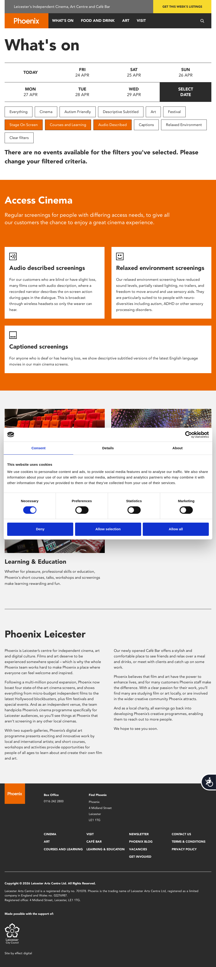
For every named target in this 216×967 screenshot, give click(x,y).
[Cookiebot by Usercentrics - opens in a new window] (188, 434)
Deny (40, 529)
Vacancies (138, 849)
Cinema (46, 112)
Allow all (176, 529)
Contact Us (181, 834)
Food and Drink (98, 20)
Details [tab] (108, 448)
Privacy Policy (184, 849)
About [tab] (177, 448)
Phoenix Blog (140, 841)
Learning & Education (35, 561)
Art (125, 20)
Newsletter (139, 834)
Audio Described (112, 125)
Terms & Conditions (188, 841)
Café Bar (94, 841)
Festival (174, 112)
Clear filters (19, 138)
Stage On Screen (24, 125)
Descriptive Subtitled (121, 112)
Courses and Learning (68, 125)
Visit (141, 20)
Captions (146, 125)
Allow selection (108, 529)
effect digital (23, 953)
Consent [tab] (39, 448)
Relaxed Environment (184, 125)
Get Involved (140, 856)
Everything (19, 112)
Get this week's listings (182, 6)
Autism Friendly (77, 112)
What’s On (62, 20)
